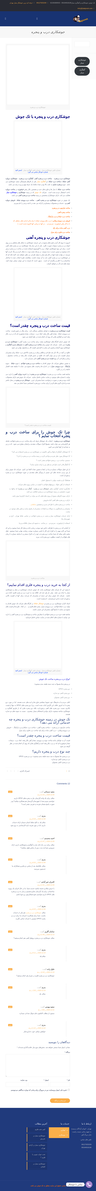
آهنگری (63, 1130)
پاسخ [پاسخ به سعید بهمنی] (10, 1007)
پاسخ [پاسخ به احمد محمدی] (10, 838)
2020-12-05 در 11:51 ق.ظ (45, 885)
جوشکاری (62, 1135)
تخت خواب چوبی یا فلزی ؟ (38, 1155)
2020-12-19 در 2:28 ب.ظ (37, 990)
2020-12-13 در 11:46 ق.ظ (45, 935)
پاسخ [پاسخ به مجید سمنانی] (10, 792)
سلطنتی (33, 504)
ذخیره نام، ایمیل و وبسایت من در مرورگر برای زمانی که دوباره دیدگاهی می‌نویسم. (39, 1090)
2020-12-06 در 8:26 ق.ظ (37, 862)
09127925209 (41, 3)
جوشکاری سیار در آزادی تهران (37, 1146)
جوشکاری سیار (11, 192)
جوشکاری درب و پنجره (33, 913)
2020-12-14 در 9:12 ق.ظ (37, 953)
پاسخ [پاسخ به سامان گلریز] (10, 931)
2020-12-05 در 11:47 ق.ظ (45, 841)
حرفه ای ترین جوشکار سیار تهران (21, 3)
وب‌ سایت (23, 1080)
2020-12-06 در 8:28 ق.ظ (37, 819)
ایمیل (46, 1080)
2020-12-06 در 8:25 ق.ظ (37, 909)
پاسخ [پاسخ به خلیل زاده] (10, 969)
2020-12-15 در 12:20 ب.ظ (45, 972)
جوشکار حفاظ (39, 603)
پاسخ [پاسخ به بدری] (10, 816)
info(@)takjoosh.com (85, 8)
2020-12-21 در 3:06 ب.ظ (46, 1010)
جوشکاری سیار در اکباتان (39, 1165)
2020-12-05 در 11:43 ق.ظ (45, 795)
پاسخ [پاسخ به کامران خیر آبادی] (10, 882)
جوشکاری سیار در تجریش (39, 1137)
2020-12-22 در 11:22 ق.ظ (37, 1028)
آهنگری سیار (82, 71)
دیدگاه (67, 1052)
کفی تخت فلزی (40, 1129)
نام (68, 1080)
